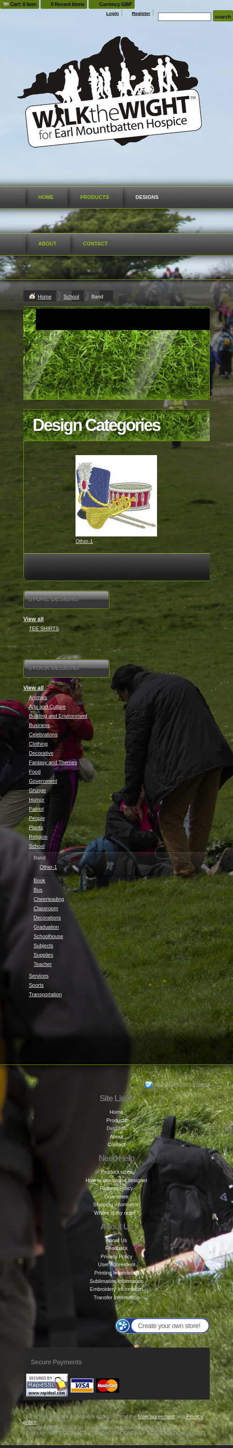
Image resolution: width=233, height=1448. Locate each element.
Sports (36, 985)
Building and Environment (58, 716)
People (37, 818)
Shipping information (116, 1204)
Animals (38, 697)
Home (46, 197)
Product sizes (116, 1172)
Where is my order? (116, 1213)
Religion (38, 837)
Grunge (37, 790)
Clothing (38, 744)
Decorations (47, 917)
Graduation (46, 927)
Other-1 (84, 541)
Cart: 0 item (23, 4)
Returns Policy (116, 1188)
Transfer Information (117, 1297)
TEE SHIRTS (44, 628)
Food (35, 771)
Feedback (116, 1248)
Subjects (43, 945)
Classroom (46, 908)
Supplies (43, 955)
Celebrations (43, 734)
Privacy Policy (116, 1256)
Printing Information (116, 1273)
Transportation (45, 994)
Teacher (43, 964)
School (71, 296)
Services (38, 976)
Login (112, 13)
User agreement (156, 1416)
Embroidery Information (116, 1289)
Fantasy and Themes (53, 762)
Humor (36, 799)
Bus (38, 890)
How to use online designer (117, 1180)
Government (43, 781)
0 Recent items (67, 4)
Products (94, 197)
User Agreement (116, 1264)
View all (33, 619)
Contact (95, 243)
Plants (36, 827)
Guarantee (116, 1196)
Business (39, 725)
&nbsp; (116, 495)
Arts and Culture (47, 706)
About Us (116, 1240)
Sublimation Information (116, 1281)
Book (39, 880)
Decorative (41, 753)
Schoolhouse (48, 936)
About (47, 243)
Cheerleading (49, 899)
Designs (147, 197)
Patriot (36, 809)
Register (141, 13)
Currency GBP (115, 4)
